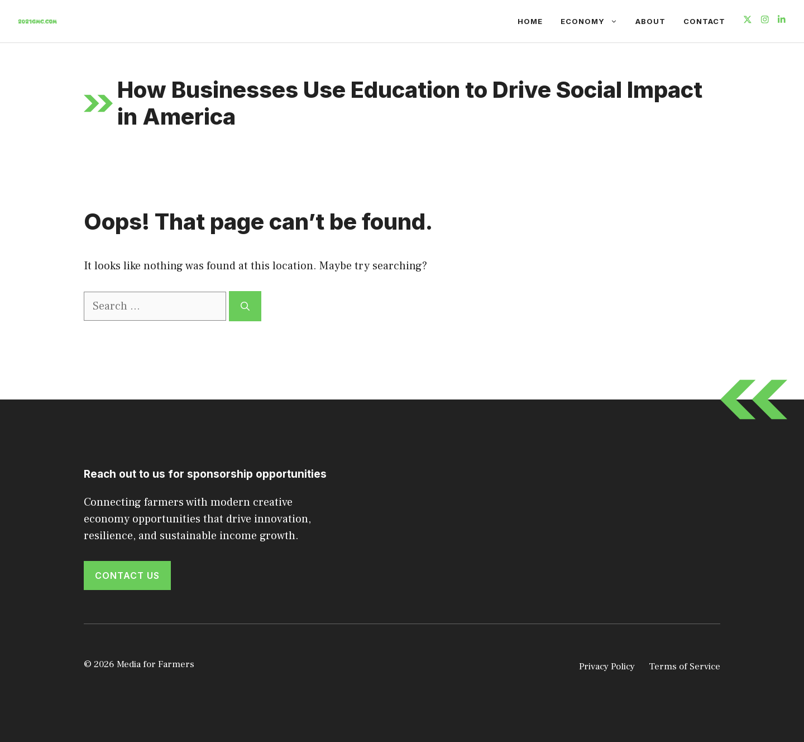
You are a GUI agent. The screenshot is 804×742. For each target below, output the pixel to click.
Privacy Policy (607, 666)
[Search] (245, 306)
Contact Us (127, 575)
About (650, 21)
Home (530, 21)
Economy (593, 21)
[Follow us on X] (747, 21)
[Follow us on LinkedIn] (781, 21)
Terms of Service (684, 666)
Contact (704, 21)
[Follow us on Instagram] (764, 21)
